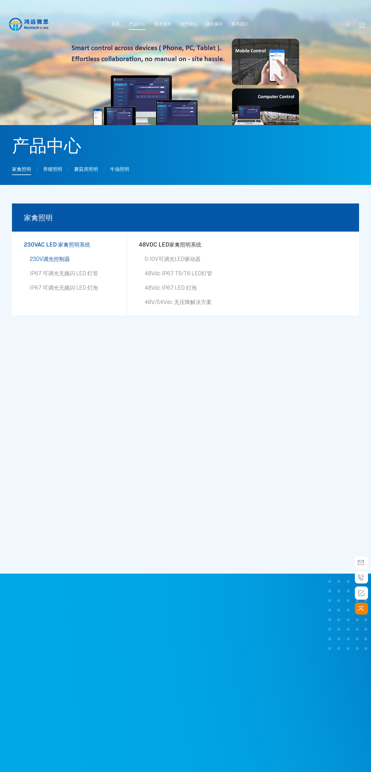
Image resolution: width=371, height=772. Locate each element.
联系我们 (240, 24)
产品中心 (137, 24)
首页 (116, 24)
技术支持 (163, 24)
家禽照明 (21, 169)
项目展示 (214, 24)
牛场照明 (119, 169)
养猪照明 (52, 169)
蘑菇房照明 (86, 169)
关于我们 (188, 24)
